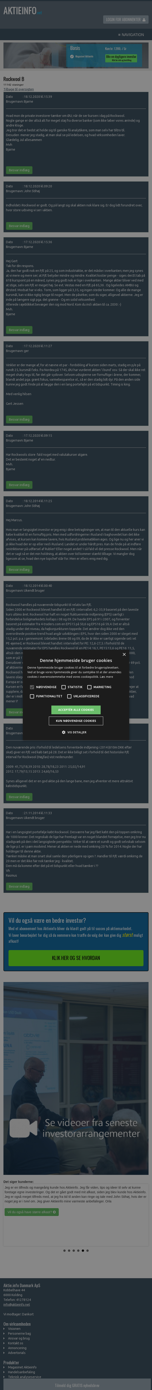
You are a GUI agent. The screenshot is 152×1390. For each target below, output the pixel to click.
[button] (75, 732)
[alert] (76, 695)
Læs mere (106, 677)
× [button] (124, 654)
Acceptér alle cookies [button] (76, 710)
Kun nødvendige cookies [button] (76, 721)
